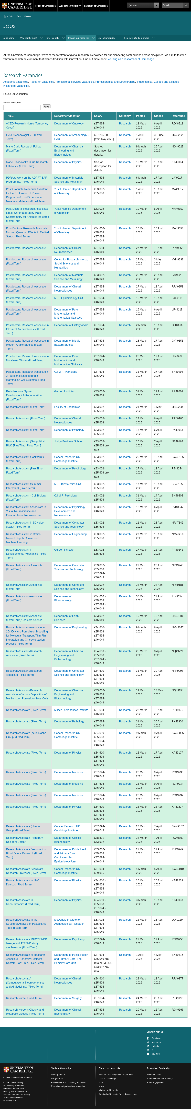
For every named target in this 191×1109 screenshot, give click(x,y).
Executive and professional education (68, 1086)
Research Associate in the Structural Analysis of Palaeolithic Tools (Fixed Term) (26, 923)
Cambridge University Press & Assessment (118, 1094)
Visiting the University (108, 1090)
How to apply (52, 37)
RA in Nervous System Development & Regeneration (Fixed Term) (24, 395)
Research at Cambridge (96, 5)
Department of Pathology (69, 430)
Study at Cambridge (45, 5)
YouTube (156, 1054)
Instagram (156, 1042)
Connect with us (155, 1031)
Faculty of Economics (67, 407)
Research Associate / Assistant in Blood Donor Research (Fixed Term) (26, 853)
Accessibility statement (13, 1085)
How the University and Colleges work (116, 1074)
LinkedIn (155, 1046)
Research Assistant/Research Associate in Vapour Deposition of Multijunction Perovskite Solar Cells (27, 694)
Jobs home (8, 37)
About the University (70, 5)
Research (125, 123)
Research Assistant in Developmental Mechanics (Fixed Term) (26, 553)
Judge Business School (68, 441)
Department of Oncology (68, 123)
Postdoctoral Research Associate (26, 248)
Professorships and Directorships (115, 81)
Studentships (144, 81)
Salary (98, 115)
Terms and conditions (13, 1097)
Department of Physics (67, 162)
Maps (101, 1086)
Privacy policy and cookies (15, 1091)
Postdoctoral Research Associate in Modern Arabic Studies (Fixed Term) (27, 344)
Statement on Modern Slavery (16, 1094)
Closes (158, 115)
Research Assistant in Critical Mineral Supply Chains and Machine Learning (23, 538)
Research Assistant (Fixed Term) (25, 407)
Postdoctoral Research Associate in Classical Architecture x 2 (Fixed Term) (27, 329)
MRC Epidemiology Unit (68, 298)
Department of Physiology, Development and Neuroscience (70, 511)
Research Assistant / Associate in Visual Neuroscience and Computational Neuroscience (26, 511)
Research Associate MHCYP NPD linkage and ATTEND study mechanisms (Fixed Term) (26, 943)
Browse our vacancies (78, 37)
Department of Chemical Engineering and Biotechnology (68, 150)
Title (10, 115)
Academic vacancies (15, 81)
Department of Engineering (70, 534)
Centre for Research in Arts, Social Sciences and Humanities (71, 263)
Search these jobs (12, 102)
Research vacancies (42, 81)
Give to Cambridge (107, 1078)
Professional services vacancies (75, 81)
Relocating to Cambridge (136, 37)
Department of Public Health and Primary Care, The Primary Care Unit (71, 958)
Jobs (11, 16)
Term (19, 16)
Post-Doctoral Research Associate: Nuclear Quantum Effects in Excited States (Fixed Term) (27, 232)
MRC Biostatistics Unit (67, 484)
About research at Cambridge (160, 1078)
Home (4, 16)
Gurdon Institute (63, 391)
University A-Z (9, 1101)
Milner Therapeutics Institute (71, 710)
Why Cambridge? (28, 37)
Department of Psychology (70, 468)
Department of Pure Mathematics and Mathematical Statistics (68, 313)
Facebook (156, 1038)
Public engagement (155, 1082)
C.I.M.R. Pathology (65, 371)
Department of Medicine (68, 772)
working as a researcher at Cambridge (131, 59)
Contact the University (13, 1082)
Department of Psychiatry (69, 939)
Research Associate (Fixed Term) (26, 710)
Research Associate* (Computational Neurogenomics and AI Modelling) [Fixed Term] (25, 982)
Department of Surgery (68, 998)
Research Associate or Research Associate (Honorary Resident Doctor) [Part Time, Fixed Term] (26, 958)
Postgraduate (57, 1078)
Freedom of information (13, 1088)
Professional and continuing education (68, 1082)
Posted (140, 115)
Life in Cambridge (106, 37)
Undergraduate (58, 1074)
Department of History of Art (71, 325)
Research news (154, 1074)
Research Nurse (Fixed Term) (24, 998)
